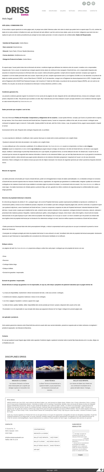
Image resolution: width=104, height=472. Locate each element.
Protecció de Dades (77, 438)
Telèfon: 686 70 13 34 (11, 439)
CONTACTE (93, 11)
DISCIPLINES (53, 11)
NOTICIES (72, 11)
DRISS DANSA (82, 11)
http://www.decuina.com (25, 101)
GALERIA (63, 11)
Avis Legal (50, 470)
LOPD (55, 470)
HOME (44, 11)
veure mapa (8, 433)
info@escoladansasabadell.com (14, 437)
